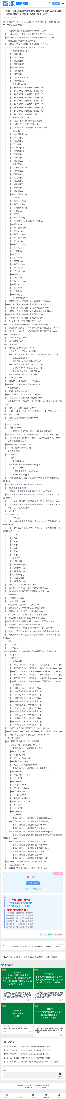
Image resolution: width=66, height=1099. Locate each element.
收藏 (49, 934)
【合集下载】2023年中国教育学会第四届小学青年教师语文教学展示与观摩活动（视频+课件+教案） (49, 995)
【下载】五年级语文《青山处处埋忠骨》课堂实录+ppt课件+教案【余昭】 (31, 1061)
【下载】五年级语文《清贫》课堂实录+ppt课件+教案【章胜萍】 (28, 1046)
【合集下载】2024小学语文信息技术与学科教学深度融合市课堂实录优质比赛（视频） (49, 1030)
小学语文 (8, 17)
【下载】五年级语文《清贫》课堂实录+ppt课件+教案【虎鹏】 (27, 1058)
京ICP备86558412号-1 (26, 1087)
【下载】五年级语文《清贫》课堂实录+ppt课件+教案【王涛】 (27, 1050)
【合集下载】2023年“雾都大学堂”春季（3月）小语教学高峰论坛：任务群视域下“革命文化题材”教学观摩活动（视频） (17, 996)
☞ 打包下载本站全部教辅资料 (19, 903)
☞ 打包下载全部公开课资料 (18, 906)
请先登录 (33, 883)
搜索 (5, 1070)
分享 (42, 934)
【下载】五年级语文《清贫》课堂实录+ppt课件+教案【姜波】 (27, 1054)
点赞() (58, 934)
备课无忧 (32, 1085)
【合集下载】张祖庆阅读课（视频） (15, 1028)
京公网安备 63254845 (40, 1087)
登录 (56, 3)
